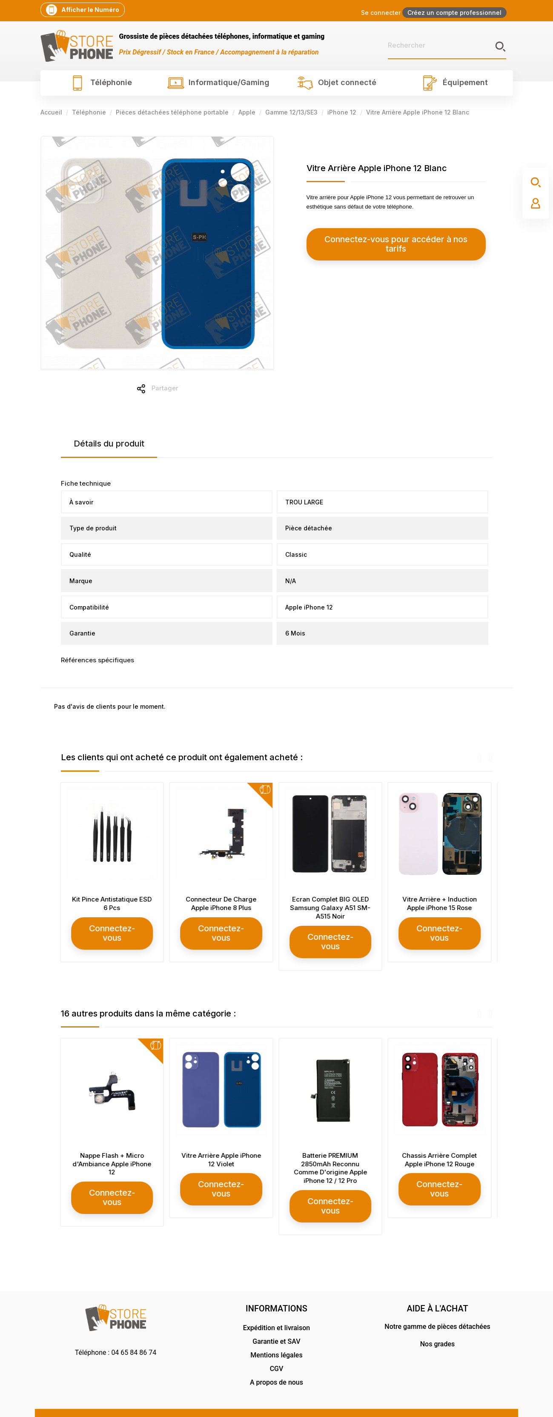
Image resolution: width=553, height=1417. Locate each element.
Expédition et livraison (276, 1307)
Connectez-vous (113, 928)
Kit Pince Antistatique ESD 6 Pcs (112, 903)
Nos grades (437, 1324)
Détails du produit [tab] (109, 443)
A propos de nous (276, 1362)
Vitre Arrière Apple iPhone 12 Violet (222, 1149)
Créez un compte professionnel (454, 12)
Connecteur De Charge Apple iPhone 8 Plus (221, 903)
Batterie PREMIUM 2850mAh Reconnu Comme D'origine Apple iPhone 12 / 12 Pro (331, 1157)
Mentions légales (276, 1335)
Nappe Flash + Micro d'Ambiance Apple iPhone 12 (112, 1153)
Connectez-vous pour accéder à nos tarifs (383, 239)
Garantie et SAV (276, 1321)
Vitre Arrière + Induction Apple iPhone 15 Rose (440, 903)
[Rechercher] (447, 45)
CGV (277, 1348)
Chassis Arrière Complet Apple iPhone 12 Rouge (440, 1149)
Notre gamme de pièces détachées (437, 1306)
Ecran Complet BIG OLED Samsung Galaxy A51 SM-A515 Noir (331, 907)
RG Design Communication (480, 1401)
